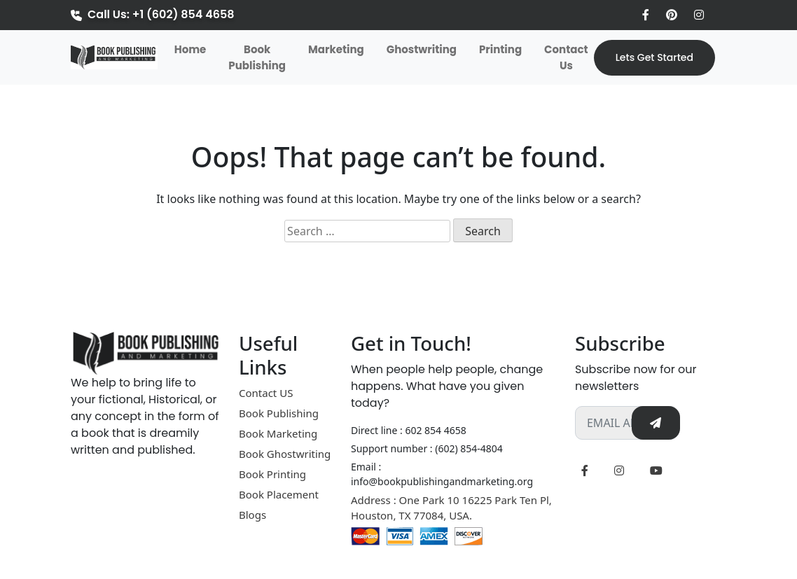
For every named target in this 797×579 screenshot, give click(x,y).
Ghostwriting (422, 49)
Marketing (336, 49)
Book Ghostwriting (285, 454)
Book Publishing (257, 57)
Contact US (266, 393)
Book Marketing (278, 433)
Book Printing (272, 474)
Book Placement (279, 494)
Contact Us (566, 57)
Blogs (252, 515)
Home (193, 49)
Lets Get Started (654, 57)
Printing (500, 49)
